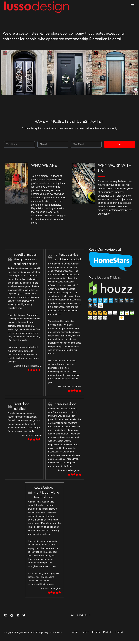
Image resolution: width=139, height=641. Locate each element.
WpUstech (58, 632)
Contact (127, 632)
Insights (101, 632)
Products (114, 632)
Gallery (88, 632)
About (76, 632)
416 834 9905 (83, 615)
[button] (132, 5)
